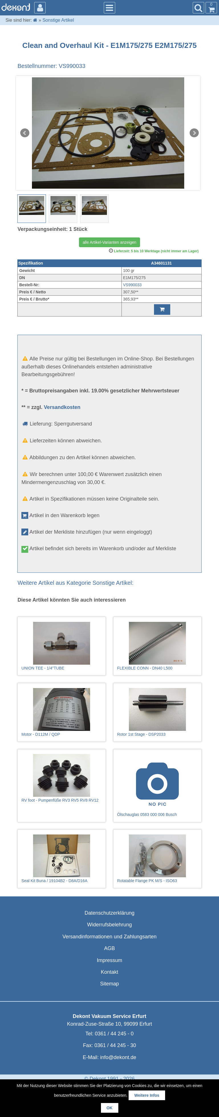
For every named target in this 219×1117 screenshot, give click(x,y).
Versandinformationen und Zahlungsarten (109, 936)
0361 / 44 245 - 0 (114, 1034)
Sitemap (109, 984)
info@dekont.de (118, 1057)
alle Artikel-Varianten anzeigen (109, 242)
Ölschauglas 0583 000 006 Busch (157, 785)
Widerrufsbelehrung (109, 925)
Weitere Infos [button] (146, 1095)
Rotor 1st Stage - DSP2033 (157, 712)
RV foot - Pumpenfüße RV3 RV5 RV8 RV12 (61, 778)
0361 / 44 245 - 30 (115, 1045)
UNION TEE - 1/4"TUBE (61, 646)
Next (194, 133)
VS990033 (132, 285)
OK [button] (110, 1108)
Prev (24, 133)
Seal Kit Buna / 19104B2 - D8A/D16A (61, 858)
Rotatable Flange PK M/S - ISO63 (157, 858)
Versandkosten (62, 407)
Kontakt (109, 972)
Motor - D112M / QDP (61, 712)
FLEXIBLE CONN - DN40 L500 (157, 646)
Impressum (109, 960)
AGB (109, 948)
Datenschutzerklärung (109, 913)
